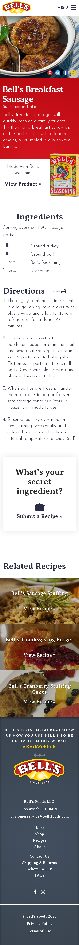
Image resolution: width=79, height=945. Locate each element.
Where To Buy (39, 869)
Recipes (39, 840)
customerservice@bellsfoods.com (39, 816)
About (39, 847)
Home (39, 828)
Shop (39, 834)
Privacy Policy (39, 924)
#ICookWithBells (39, 746)
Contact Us (39, 856)
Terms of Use (39, 931)
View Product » (23, 184)
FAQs (39, 875)
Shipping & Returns (39, 863)
